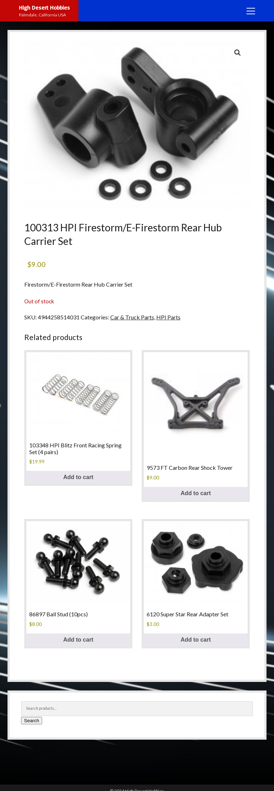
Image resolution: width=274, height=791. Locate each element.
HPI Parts (168, 317)
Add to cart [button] (78, 477)
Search (31, 720)
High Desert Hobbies (44, 7)
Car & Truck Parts (132, 317)
